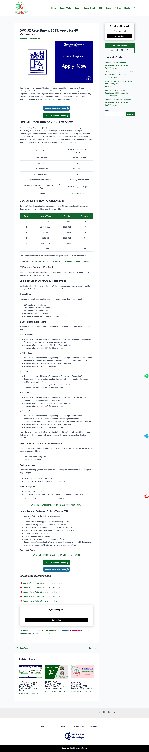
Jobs (78, 8)
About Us (53, 727)
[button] (135, 8)
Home (53, 8)
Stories (108, 8)
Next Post (93, 648)
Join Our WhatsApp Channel (56, 115)
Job (38, 693)
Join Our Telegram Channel (56, 108)
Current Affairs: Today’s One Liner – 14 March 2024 (42, 583)
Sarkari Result (89, 8)
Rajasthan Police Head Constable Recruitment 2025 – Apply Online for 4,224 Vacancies (119, 102)
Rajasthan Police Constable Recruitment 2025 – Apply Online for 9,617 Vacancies (119, 65)
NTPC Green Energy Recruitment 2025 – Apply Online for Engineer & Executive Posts (28, 686)
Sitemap (104, 727)
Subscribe (56, 620)
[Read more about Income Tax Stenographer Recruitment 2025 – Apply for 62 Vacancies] (82, 672)
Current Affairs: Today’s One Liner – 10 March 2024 (42, 601)
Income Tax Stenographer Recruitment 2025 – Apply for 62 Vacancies (81, 685)
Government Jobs (78, 194)
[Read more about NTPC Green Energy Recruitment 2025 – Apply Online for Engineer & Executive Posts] (30, 672)
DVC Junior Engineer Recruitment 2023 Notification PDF (56, 505)
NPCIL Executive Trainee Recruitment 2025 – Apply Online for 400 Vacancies (119, 83)
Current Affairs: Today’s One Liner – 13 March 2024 (42, 588)
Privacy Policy (79, 727)
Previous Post (21, 648)
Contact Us (93, 727)
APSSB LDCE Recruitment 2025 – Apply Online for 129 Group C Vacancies (54, 685)
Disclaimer (65, 727)
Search (107, 110)
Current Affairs (65, 8)
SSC (100, 8)
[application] (80, 8)
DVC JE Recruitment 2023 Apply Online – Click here (56, 555)
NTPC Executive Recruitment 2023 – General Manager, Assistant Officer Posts (60, 261)
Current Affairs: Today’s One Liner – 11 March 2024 (42, 596)
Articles (118, 8)
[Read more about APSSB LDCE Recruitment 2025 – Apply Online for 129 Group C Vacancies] (56, 672)
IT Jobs (127, 8)
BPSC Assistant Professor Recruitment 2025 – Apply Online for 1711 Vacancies (119, 93)
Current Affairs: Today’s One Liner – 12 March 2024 (42, 592)
